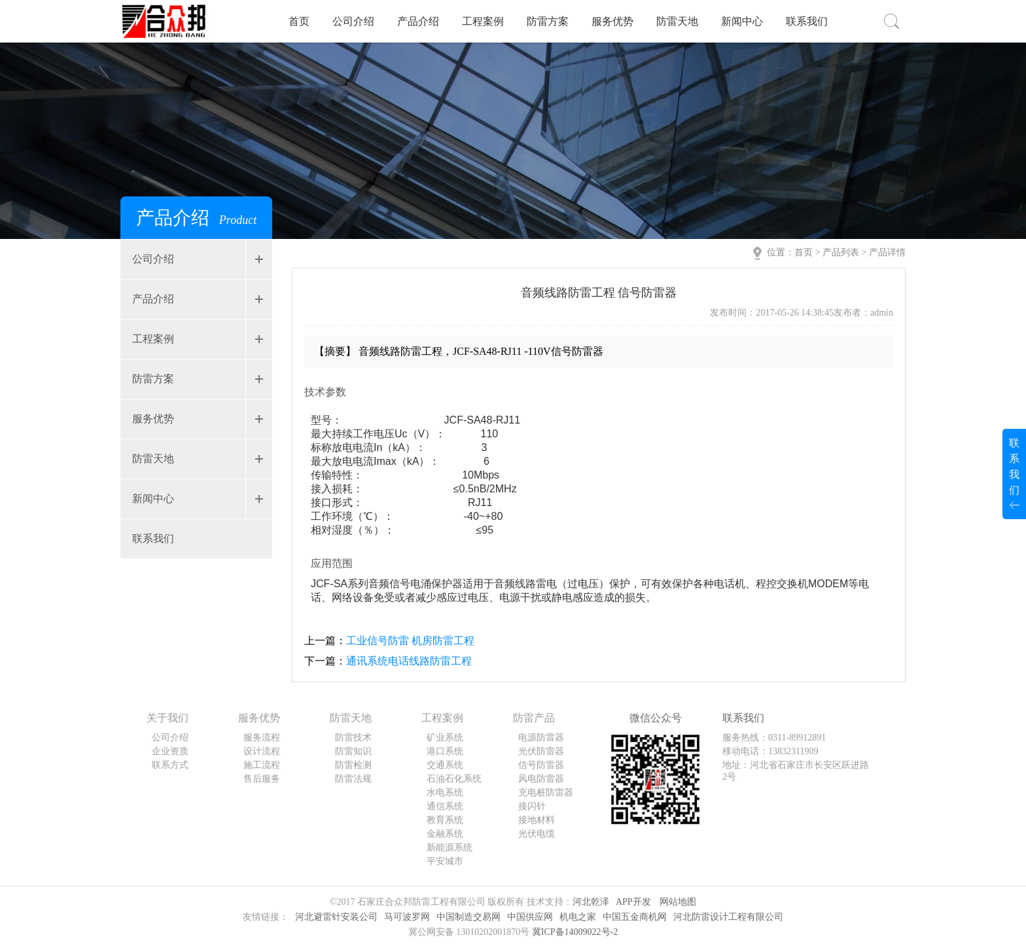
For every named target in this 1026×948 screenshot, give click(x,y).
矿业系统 (445, 737)
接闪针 (532, 806)
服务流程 (261, 737)
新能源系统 (449, 847)
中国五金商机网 (635, 917)
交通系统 (445, 765)
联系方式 (170, 765)
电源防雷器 (541, 737)
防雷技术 (353, 737)
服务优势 (612, 21)
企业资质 (170, 751)
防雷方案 (548, 21)
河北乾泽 (591, 902)
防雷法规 (353, 779)
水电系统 (445, 792)
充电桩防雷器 (545, 792)
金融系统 (445, 834)
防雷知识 (353, 751)
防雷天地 (677, 21)
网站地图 (678, 902)
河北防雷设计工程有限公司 (728, 917)
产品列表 (841, 252)
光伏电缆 (536, 834)
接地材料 (536, 820)
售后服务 (261, 779)
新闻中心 (742, 21)
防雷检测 (353, 765)
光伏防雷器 (541, 751)
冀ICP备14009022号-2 (575, 932)
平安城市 (445, 861)
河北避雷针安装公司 (336, 917)
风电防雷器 (541, 779)
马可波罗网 (407, 917)
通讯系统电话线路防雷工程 (409, 660)
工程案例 (483, 21)
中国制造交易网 (468, 917)
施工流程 (261, 765)
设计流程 (261, 751)
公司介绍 (353, 21)
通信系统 (445, 806)
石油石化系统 (454, 779)
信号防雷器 (541, 765)
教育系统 (445, 820)
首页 (299, 21)
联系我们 (807, 21)
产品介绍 (418, 21)
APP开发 (633, 902)
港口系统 (445, 751)
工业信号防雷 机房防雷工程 (410, 640)
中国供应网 (530, 917)
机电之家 (577, 917)
